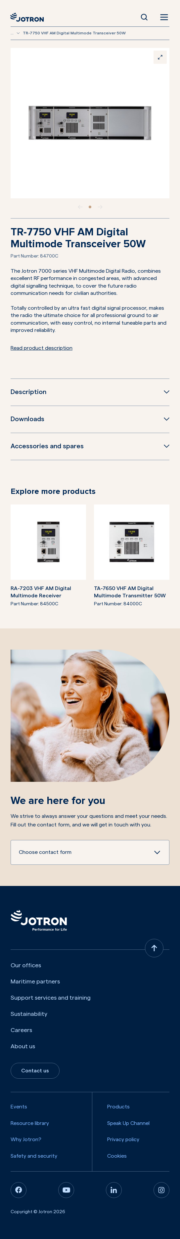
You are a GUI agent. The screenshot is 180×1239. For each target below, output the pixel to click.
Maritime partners (35, 981)
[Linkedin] (114, 1190)
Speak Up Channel (128, 1123)
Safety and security (34, 1156)
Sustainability (29, 1014)
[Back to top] (154, 948)
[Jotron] (29, 17)
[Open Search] (144, 17)
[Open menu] (162, 17)
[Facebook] (18, 1190)
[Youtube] (66, 1190)
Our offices (26, 965)
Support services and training (51, 998)
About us (23, 1046)
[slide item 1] (90, 207)
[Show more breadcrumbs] (18, 33)
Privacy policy (123, 1139)
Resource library (30, 1123)
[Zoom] (160, 57)
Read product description (41, 348)
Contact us (35, 1070)
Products (118, 1106)
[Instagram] (161, 1190)
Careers (21, 1030)
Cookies (117, 1156)
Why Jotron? (26, 1139)
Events (19, 1106)
